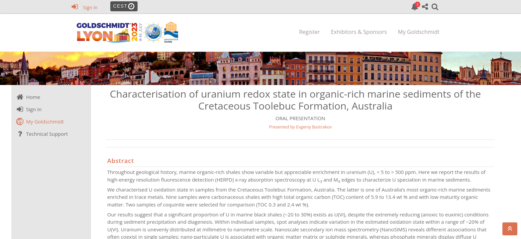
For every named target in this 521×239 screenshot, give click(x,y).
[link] (414, 6)
